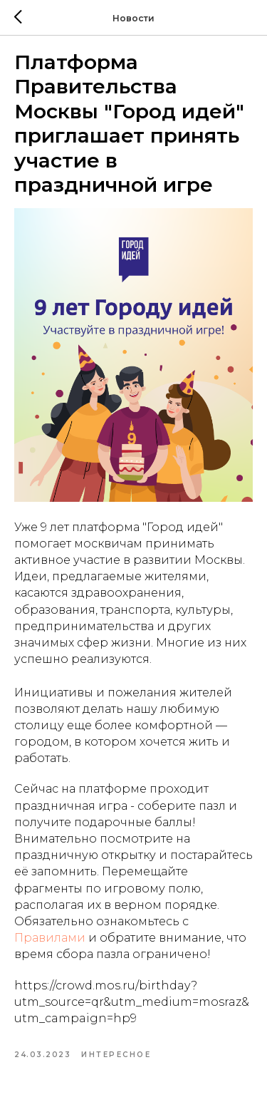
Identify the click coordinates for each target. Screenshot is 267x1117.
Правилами (49, 937)
